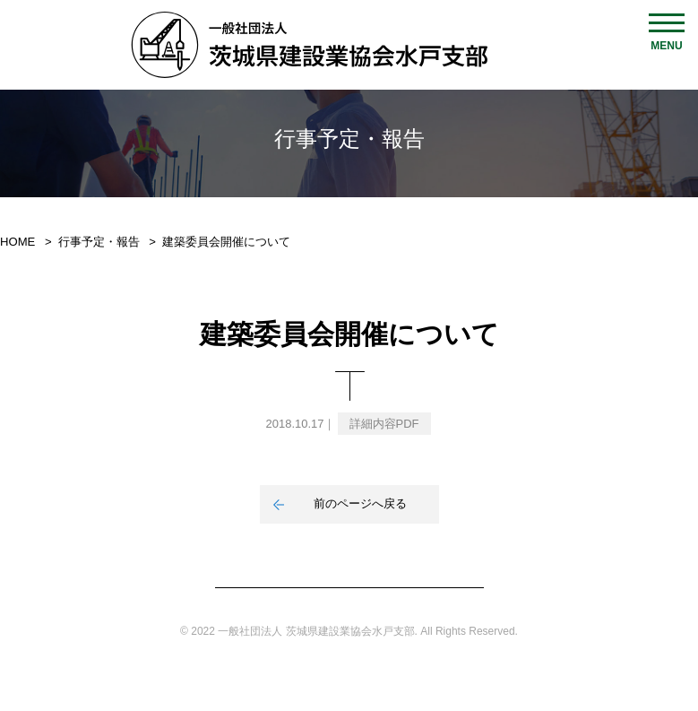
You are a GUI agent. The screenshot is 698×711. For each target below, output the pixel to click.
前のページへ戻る (360, 503)
